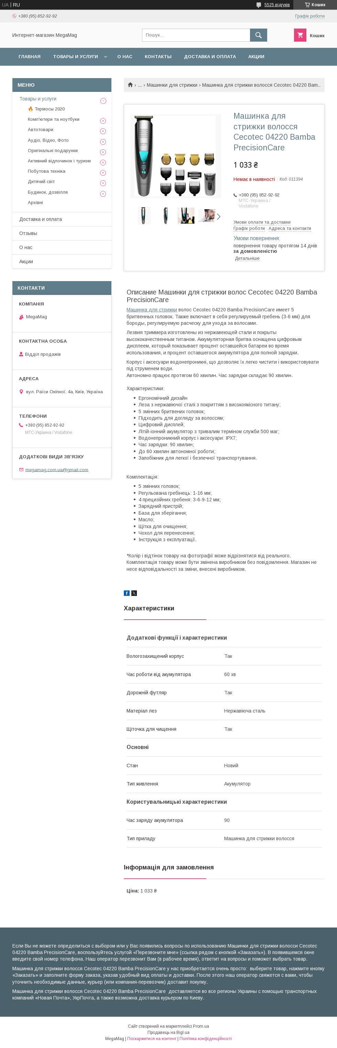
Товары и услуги (75, 56)
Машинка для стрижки (152, 309)
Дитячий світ (41, 181)
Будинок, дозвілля (48, 192)
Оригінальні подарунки (53, 150)
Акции (256, 56)
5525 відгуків (277, 4)
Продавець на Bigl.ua (168, 1032)
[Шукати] (258, 35)
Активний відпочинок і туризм (59, 160)
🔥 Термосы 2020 (46, 108)
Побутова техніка (46, 171)
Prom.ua (201, 1026)
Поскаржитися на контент (151, 1038)
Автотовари (40, 129)
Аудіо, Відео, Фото (48, 140)
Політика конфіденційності (206, 1038)
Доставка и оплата (210, 56)
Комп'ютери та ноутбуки (53, 119)
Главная (30, 56)
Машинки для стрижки (172, 85)
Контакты (158, 56)
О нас (124, 56)
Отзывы (28, 233)
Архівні (35, 202)
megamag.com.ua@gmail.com (56, 469)
